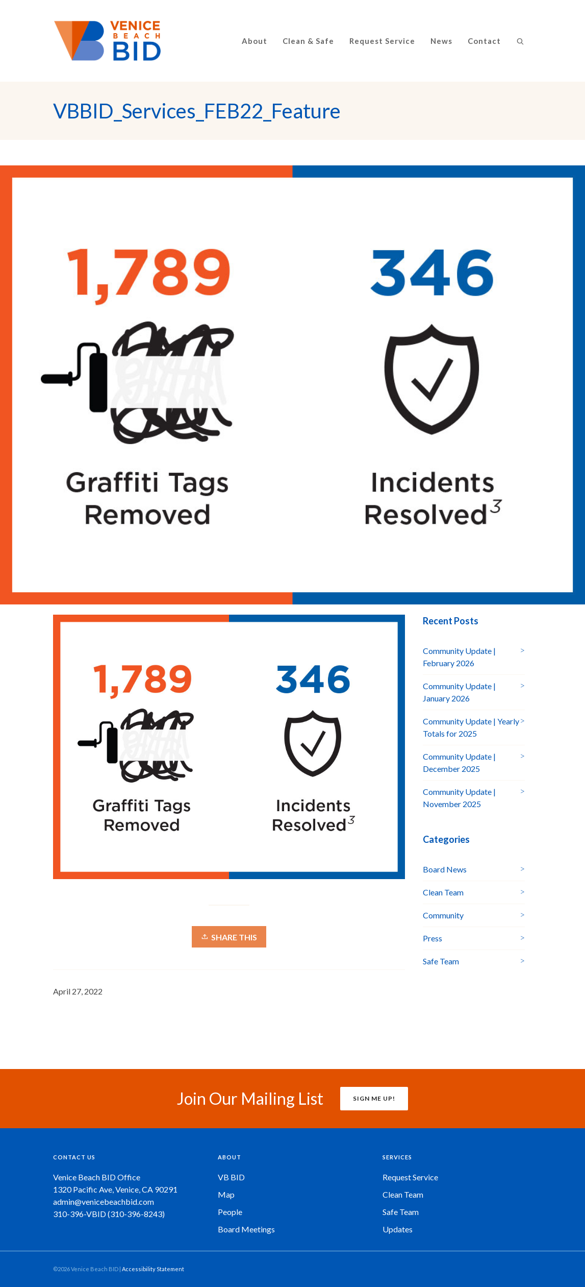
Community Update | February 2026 (459, 657)
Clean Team (443, 892)
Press (432, 938)
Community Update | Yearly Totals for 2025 (471, 727)
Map (226, 1194)
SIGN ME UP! (374, 1098)
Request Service (410, 1177)
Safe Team (441, 961)
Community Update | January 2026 (459, 692)
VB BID (231, 1177)
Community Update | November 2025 (459, 798)
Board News (445, 869)
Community (443, 915)
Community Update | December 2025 (459, 762)
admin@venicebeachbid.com (103, 1201)
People (230, 1212)
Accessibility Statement (153, 1269)
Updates (398, 1229)
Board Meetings (246, 1229)
